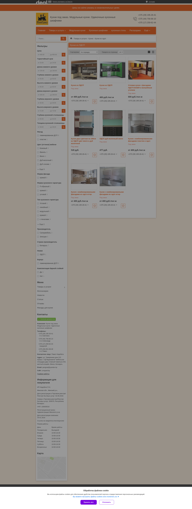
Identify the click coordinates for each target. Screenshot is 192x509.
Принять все (89, 502)
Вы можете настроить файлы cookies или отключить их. (95, 497)
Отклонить (106, 502)
